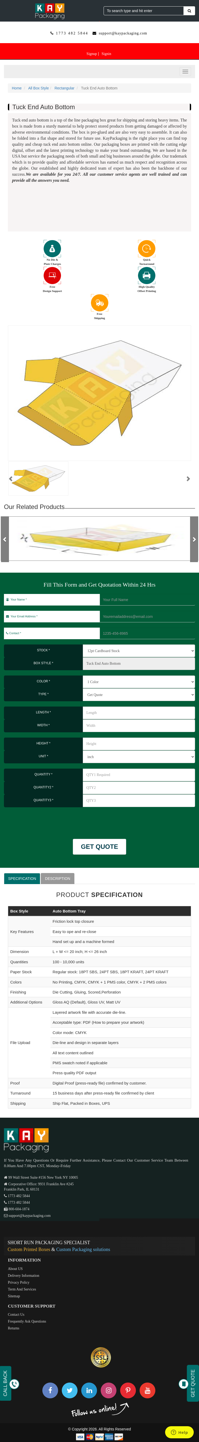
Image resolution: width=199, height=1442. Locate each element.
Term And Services (22, 1289)
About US (15, 1269)
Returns (13, 1328)
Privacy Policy (18, 1282)
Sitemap (14, 1296)
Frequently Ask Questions (27, 1321)
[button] (11, 478)
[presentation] (34, 820)
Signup (91, 54)
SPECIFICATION (22, 878)
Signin (106, 54)
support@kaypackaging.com (123, 33)
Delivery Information (23, 1276)
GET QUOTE (99, 846)
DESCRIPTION (57, 878)
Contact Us (16, 1315)
